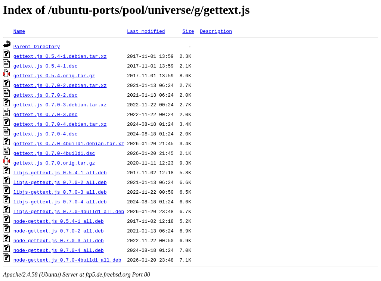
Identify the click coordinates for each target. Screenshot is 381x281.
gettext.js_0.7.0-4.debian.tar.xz (60, 124)
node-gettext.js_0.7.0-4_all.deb (58, 250)
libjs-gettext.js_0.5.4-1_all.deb (60, 172)
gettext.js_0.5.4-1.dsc (45, 65)
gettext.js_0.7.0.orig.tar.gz (54, 162)
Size (188, 31)
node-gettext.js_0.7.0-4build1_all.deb (67, 259)
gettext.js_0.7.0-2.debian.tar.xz (60, 85)
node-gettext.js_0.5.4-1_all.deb (58, 221)
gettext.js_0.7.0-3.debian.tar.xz (60, 104)
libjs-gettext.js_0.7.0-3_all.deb (60, 191)
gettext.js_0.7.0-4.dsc (45, 133)
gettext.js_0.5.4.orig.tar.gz (54, 75)
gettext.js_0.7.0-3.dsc (45, 114)
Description (216, 31)
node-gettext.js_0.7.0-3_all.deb (58, 240)
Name (19, 31)
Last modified (146, 31)
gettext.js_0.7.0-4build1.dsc (54, 153)
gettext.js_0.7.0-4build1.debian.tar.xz (68, 143)
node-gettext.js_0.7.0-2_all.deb (58, 230)
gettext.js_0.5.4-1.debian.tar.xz (60, 56)
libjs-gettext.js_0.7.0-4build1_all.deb (68, 211)
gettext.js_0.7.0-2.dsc (45, 94)
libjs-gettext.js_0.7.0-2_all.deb (60, 182)
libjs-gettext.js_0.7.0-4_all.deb (60, 201)
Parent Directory (36, 46)
